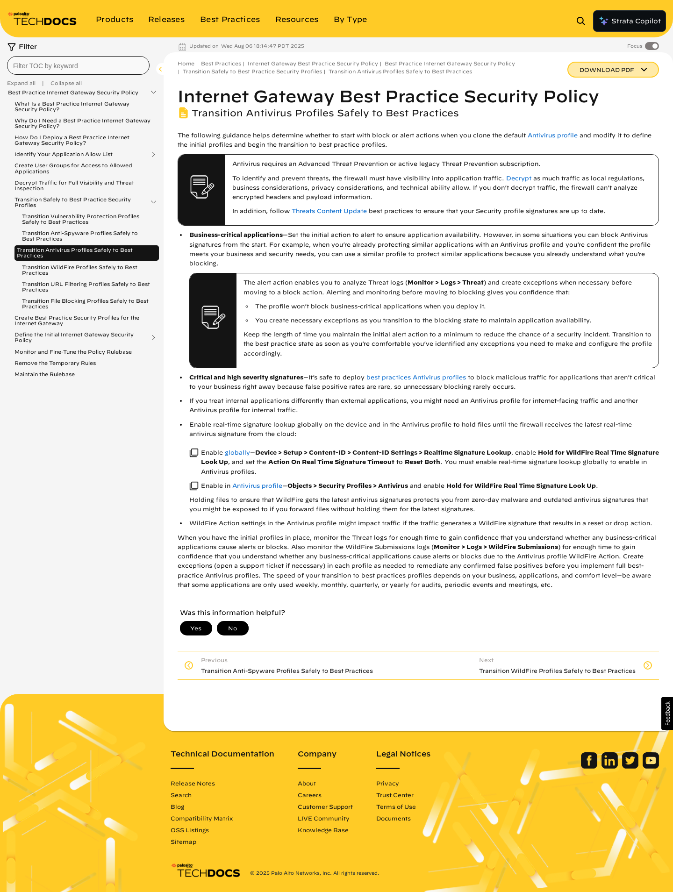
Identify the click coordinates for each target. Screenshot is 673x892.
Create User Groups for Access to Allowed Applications (73, 168)
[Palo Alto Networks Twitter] (631, 766)
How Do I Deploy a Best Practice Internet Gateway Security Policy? (71, 140)
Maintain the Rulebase (44, 374)
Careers (310, 795)
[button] (667, 713)
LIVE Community (324, 818)
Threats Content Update (329, 210)
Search (181, 795)
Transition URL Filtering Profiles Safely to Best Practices (86, 287)
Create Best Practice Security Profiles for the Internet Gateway (76, 320)
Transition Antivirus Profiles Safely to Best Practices (75, 252)
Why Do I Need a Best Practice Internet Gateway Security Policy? (82, 123)
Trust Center (395, 795)
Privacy (387, 783)
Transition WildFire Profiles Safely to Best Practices (79, 270)
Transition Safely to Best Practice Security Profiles (72, 202)
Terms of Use (396, 806)
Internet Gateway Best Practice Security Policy (313, 63)
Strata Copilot (629, 21)
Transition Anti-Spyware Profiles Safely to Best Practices (80, 236)
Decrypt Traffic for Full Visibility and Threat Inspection (74, 185)
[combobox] (78, 65)
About (307, 783)
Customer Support (325, 806)
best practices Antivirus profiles (416, 377)
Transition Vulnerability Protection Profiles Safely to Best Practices (80, 219)
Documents (393, 818)
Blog (177, 806)
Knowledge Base (323, 830)
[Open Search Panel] (584, 21)
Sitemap (183, 841)
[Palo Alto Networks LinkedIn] (610, 766)
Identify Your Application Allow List (63, 154)
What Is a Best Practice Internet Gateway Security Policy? (71, 106)
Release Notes (193, 783)
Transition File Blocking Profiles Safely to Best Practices (85, 303)
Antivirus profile (553, 135)
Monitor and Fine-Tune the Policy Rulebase (73, 352)
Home (186, 63)
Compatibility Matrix (202, 818)
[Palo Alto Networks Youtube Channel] (651, 766)
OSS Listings (190, 830)
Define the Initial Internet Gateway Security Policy (74, 337)
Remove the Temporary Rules (55, 363)
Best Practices (221, 63)
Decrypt (518, 178)
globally (237, 452)
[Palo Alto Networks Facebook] (590, 766)
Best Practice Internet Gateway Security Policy (73, 92)
